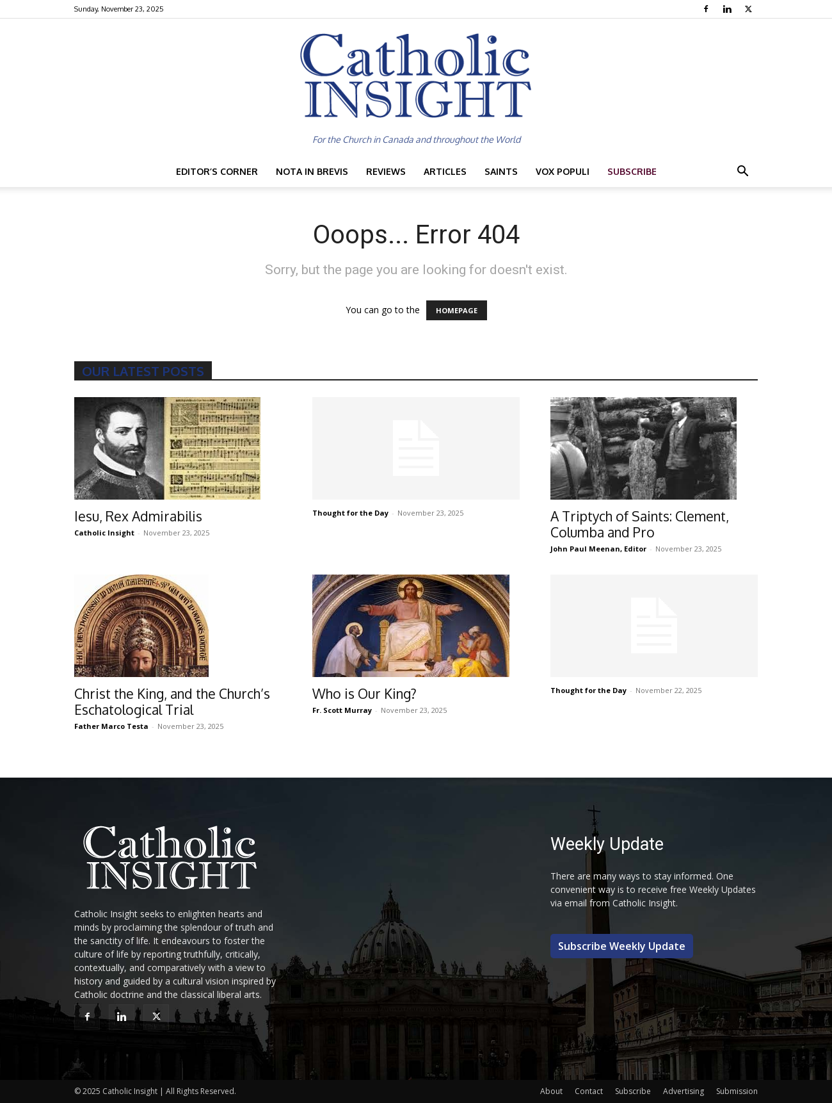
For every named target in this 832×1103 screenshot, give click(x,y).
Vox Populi (562, 171)
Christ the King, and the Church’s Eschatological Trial (172, 701)
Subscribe (632, 171)
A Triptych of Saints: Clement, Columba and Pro (639, 524)
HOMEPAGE (456, 310)
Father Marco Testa (111, 726)
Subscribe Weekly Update (621, 946)
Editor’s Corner (217, 171)
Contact (589, 1091)
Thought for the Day (350, 513)
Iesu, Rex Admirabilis (138, 516)
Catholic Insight (104, 532)
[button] (742, 173)
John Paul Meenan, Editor (598, 548)
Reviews (386, 171)
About (551, 1091)
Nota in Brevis (312, 171)
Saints (501, 171)
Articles (445, 171)
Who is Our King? (364, 693)
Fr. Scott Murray (342, 710)
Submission (737, 1091)
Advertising (683, 1091)
